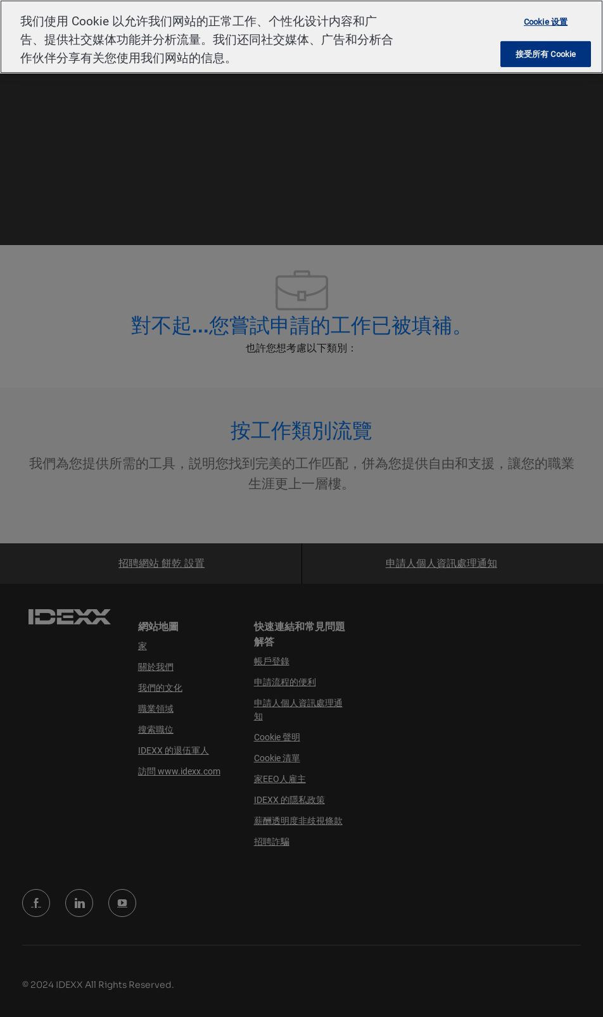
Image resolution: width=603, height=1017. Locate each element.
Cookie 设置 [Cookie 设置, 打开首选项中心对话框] (546, 22)
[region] (301, 36)
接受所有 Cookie (546, 54)
